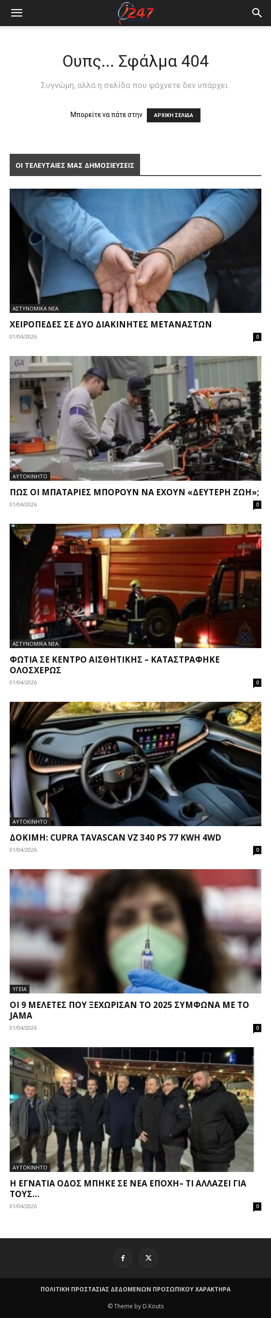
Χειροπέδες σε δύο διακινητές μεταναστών (111, 324)
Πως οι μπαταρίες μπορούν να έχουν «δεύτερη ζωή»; (134, 492)
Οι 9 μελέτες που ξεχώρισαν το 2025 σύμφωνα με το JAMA (129, 1010)
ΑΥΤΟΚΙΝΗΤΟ (30, 476)
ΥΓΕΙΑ (20, 988)
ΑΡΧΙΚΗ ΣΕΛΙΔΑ (173, 115)
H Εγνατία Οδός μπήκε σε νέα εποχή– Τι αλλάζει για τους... (128, 1189)
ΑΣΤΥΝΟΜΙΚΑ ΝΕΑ (35, 308)
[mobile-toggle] (16, 13)
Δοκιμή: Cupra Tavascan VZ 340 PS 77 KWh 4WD (115, 837)
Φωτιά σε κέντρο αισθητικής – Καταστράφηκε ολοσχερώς (115, 665)
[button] (257, 13)
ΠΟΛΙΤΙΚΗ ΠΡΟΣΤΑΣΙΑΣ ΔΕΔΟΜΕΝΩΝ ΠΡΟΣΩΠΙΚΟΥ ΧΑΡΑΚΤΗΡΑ (135, 1289)
